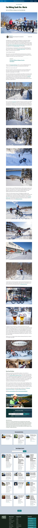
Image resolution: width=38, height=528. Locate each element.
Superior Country (11, 526)
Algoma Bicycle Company (10, 389)
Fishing (17, 522)
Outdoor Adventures (18, 526)
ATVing (17, 518)
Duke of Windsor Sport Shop (21, 389)
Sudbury (10, 523)
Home (16, 4)
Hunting (17, 523)
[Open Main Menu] (1, 1)
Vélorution (28, 388)
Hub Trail (29, 76)
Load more (19, 510)
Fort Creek (14, 101)
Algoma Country (20, 4)
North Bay (10, 519)
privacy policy (25, 415)
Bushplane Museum (19, 199)
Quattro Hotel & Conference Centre (15, 375)
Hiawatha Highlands (13, 64)
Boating (17, 519)
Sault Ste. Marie (16, 46)
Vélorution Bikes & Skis (21, 49)
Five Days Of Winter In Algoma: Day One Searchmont (17, 61)
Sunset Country (31, 518)
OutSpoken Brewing (23, 284)
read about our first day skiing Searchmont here (16, 44)
